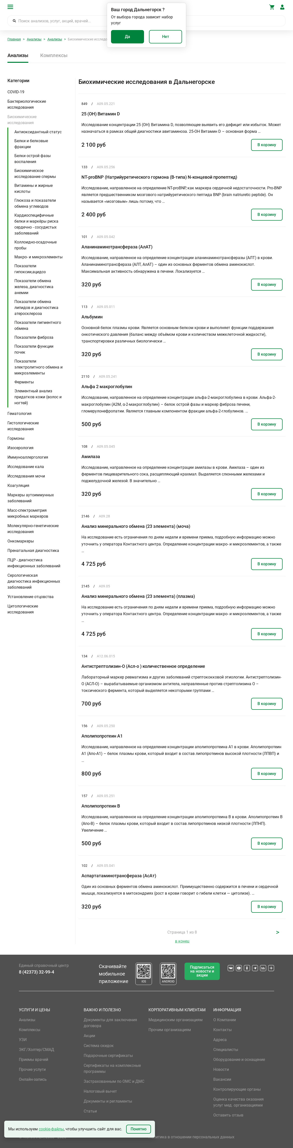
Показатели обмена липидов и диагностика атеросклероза (36, 307)
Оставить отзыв (228, 1115)
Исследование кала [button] (25, 466)
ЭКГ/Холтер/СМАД (36, 1049)
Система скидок (99, 1045)
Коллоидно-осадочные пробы (35, 245)
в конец (182, 941)
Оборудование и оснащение (239, 1059)
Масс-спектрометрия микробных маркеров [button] (27, 513)
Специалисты (225, 1049)
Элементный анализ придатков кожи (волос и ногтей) (38, 397)
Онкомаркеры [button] (20, 541)
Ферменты (24, 382)
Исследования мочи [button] (26, 476)
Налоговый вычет (100, 1091)
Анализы (34, 39)
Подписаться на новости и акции (202, 971)
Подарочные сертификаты (108, 1055)
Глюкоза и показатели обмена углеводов (35, 203)
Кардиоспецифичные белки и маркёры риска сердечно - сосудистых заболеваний (36, 224)
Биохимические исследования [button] (22, 119)
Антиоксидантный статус (38, 132)
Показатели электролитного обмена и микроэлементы (38, 367)
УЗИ (23, 1039)
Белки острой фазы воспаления (32, 158)
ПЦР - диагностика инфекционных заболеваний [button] (33, 563)
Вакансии (222, 1079)
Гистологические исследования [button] (23, 426)
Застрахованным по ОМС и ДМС (114, 1081)
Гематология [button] (19, 413)
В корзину (266, 144)
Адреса (220, 1039)
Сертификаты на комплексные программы (112, 1068)
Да (127, 36)
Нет (165, 36)
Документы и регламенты (108, 1101)
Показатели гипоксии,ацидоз (30, 269)
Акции (89, 1035)
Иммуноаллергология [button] (27, 457)
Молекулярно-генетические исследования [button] (33, 528)
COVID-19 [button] (15, 92)
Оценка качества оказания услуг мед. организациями (238, 1102)
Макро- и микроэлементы (38, 257)
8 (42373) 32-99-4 (36, 972)
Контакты (222, 1029)
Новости (221, 1069)
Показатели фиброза (33, 337)
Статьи (90, 1111)
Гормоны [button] (15, 438)
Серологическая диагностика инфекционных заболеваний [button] (33, 581)
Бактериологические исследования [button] (26, 104)
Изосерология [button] (20, 447)
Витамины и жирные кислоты (33, 188)
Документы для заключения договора (110, 1022)
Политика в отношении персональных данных (191, 1137)
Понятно (138, 1129)
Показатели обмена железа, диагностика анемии (33, 286)
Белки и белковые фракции (31, 143)
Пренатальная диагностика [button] (33, 550)
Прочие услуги (32, 1069)
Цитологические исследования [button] (22, 609)
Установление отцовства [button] (30, 596)
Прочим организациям (169, 1029)
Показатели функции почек (33, 349)
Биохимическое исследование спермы (35, 173)
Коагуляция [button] (18, 485)
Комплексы (54, 55)
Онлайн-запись (33, 1079)
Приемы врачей (33, 1059)
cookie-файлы (51, 1129)
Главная (14, 39)
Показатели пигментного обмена (37, 325)
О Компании (224, 1019)
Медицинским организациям (175, 1019)
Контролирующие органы (237, 1089)
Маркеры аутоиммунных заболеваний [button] (30, 498)
